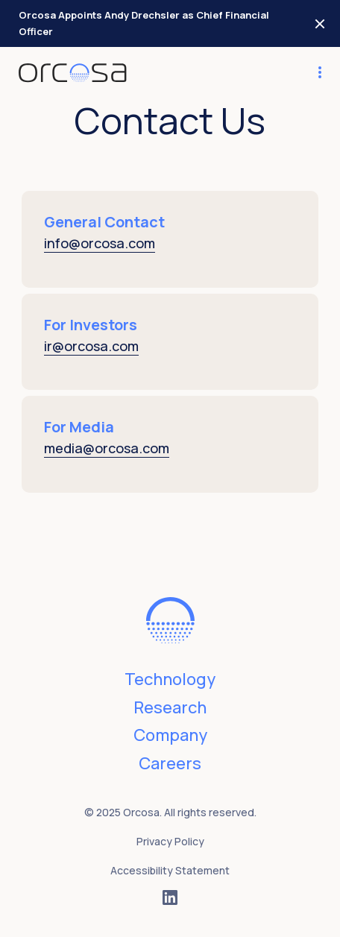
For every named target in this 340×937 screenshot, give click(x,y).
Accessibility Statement (170, 870)
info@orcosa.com (99, 243)
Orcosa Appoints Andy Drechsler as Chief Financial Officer (144, 23)
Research (170, 707)
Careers (170, 763)
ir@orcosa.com (91, 346)
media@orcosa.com (106, 448)
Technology (170, 679)
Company (170, 735)
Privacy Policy (170, 841)
